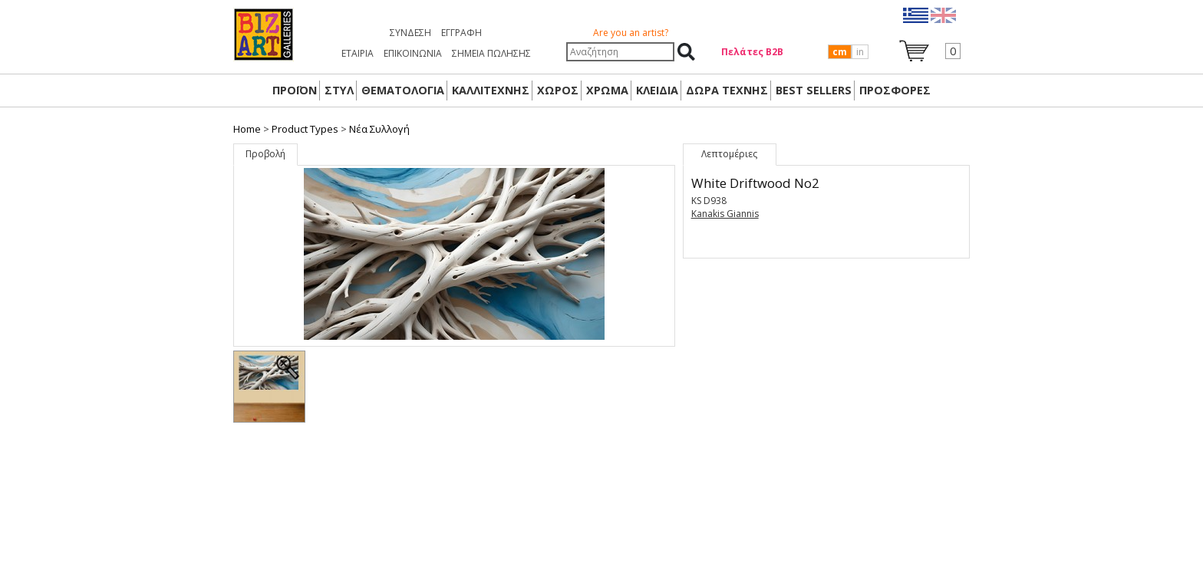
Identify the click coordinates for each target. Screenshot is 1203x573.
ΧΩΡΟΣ (557, 90)
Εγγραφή (461, 32)
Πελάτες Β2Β (752, 51)
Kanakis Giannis (725, 213)
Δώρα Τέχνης (727, 90)
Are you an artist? (630, 32)
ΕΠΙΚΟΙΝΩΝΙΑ (413, 53)
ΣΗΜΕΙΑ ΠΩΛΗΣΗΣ (491, 53)
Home (247, 129)
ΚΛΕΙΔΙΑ (657, 90)
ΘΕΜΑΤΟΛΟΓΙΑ (402, 90)
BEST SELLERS (814, 90)
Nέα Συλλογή (379, 129)
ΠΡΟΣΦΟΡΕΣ (895, 90)
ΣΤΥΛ (339, 90)
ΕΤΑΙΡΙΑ (357, 53)
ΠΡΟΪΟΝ (294, 90)
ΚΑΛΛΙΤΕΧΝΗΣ (490, 90)
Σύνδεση (410, 32)
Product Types (305, 129)
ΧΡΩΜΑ (607, 90)
